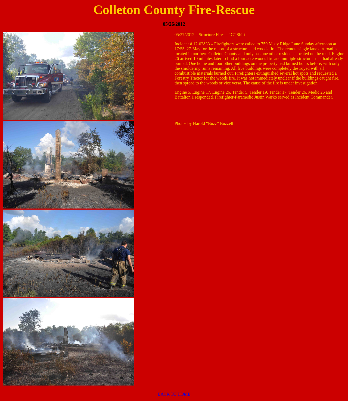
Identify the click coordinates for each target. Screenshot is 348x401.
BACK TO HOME (174, 394)
